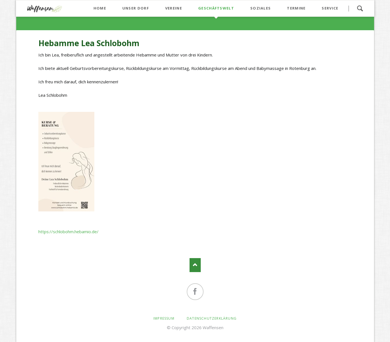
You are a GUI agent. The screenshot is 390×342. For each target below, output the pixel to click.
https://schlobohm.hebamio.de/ (69, 231)
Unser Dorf (135, 8)
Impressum (163, 318)
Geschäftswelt (216, 8)
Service (330, 8)
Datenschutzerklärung (212, 318)
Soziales (260, 8)
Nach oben (195, 265)
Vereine (173, 8)
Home (100, 8)
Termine (296, 8)
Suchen (360, 8)
